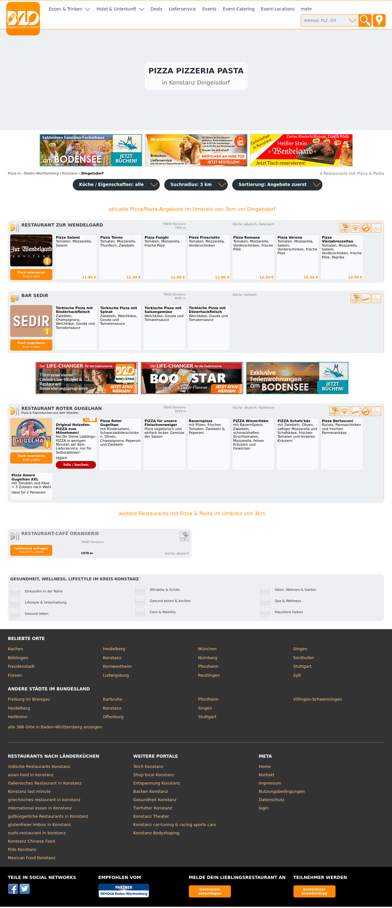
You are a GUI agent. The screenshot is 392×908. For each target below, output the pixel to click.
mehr (306, 9)
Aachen (15, 650)
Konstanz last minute (29, 792)
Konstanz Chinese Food (31, 842)
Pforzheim (208, 668)
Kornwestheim (117, 668)
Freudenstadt (21, 668)
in (14, 175)
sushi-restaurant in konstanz (37, 834)
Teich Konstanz (148, 767)
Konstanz (112, 659)
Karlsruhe (112, 700)
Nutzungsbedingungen (282, 792)
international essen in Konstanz (40, 809)
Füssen (15, 676)
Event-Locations (278, 9)
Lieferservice (182, 9)
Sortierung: (273, 186)
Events (209, 9)
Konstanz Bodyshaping (156, 834)
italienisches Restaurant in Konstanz (45, 784)
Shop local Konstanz (153, 776)
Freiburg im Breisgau (29, 700)
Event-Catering (239, 9)
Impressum (270, 784)
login (264, 809)
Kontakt (266, 776)
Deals (156, 9)
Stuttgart (302, 668)
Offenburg (113, 718)
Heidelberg (114, 650)
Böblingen (18, 659)
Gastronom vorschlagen (210, 893)
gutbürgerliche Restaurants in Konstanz (48, 817)
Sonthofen (303, 659)
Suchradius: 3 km (191, 186)
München (207, 650)
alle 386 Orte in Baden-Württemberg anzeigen (55, 728)
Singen (300, 650)
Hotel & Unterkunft (116, 9)
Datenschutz (271, 801)
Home (265, 767)
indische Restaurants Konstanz (39, 767)
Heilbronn (18, 718)
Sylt (297, 676)
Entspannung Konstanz (156, 784)
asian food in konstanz (31, 776)
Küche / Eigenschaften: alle (111, 186)
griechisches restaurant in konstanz (44, 801)
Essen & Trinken (65, 9)
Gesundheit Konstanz (154, 801)
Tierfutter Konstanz (152, 809)
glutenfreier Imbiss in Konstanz (39, 825)
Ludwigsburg (116, 676)
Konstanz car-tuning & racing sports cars (174, 825)
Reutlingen (209, 676)
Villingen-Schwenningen (317, 700)
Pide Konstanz (22, 850)
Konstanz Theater (151, 817)
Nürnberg (207, 659)
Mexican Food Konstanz (32, 859)
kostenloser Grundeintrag (314, 893)
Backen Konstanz (150, 792)
